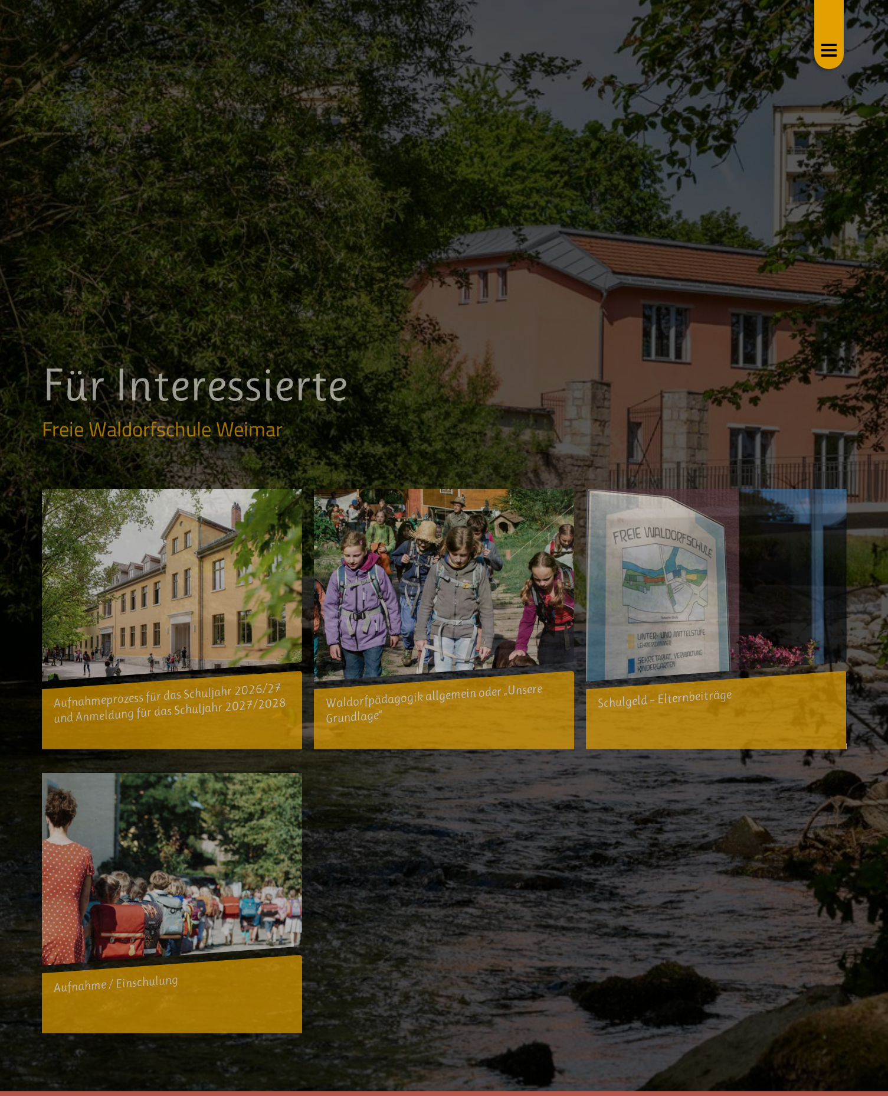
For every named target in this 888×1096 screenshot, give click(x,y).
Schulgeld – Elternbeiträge (665, 699)
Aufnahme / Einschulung (116, 983)
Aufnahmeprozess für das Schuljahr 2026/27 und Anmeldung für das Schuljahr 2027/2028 (170, 703)
